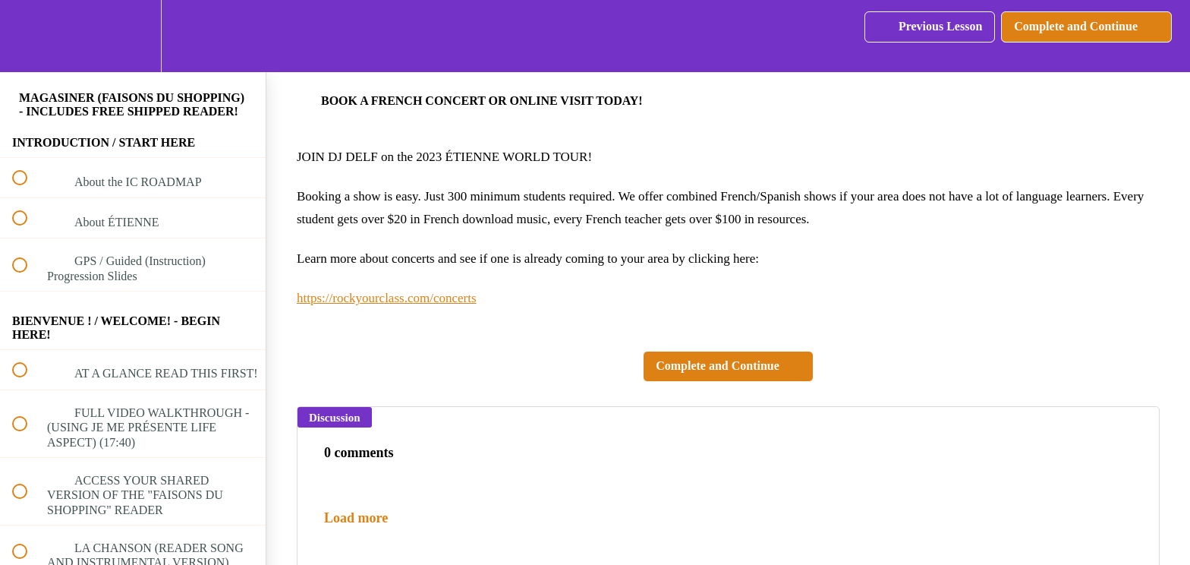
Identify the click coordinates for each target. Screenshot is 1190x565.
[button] (28, 36)
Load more (356, 518)
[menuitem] (133, 36)
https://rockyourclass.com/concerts (387, 298)
